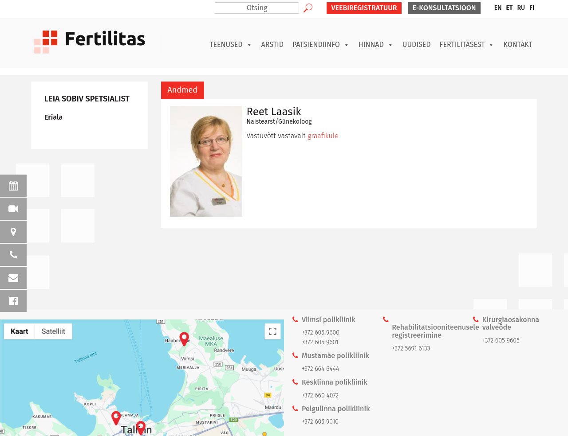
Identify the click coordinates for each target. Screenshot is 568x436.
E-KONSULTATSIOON (444, 8)
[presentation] (183, 90)
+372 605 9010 (320, 421)
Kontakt (517, 44)
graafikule (323, 136)
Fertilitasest (467, 45)
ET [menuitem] (509, 8)
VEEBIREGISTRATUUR (364, 8)
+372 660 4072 (320, 395)
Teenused (230, 45)
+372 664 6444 (320, 369)
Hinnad (376, 45)
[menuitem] (498, 8)
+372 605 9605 (501, 340)
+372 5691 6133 (411, 348)
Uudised (416, 44)
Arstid (272, 44)
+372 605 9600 (320, 332)
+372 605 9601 (320, 342)
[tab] (183, 90)
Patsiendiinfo (321, 45)
